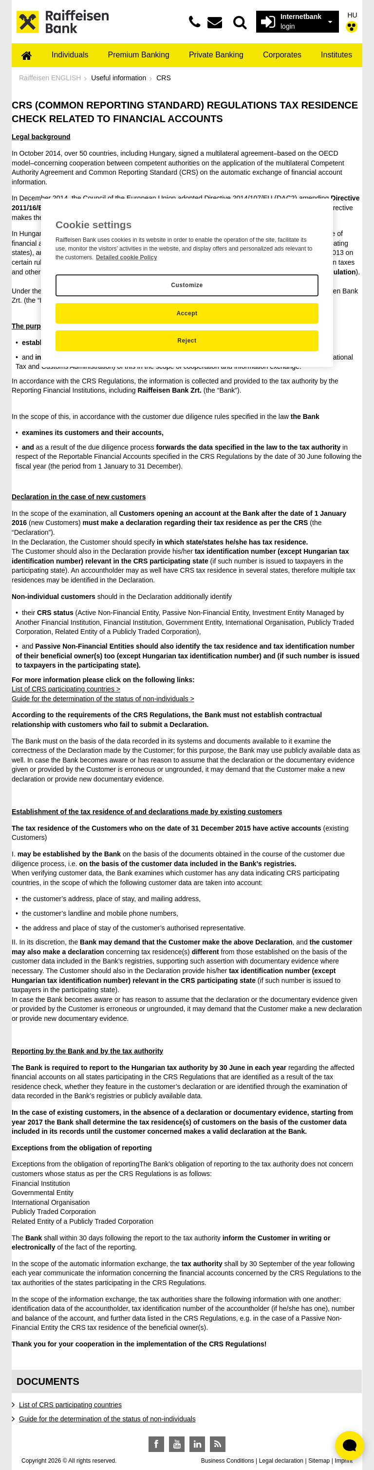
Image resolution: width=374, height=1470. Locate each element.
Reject (186, 340)
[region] (187, 283)
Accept (186, 313)
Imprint (344, 1460)
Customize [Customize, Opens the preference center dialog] (187, 285)
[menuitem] (27, 56)
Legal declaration (281, 1460)
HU (352, 15)
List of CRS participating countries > (66, 689)
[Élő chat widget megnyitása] (349, 1445)
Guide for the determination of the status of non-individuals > (103, 699)
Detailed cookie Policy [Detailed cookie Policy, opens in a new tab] (126, 257)
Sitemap (319, 1460)
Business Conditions (227, 1460)
